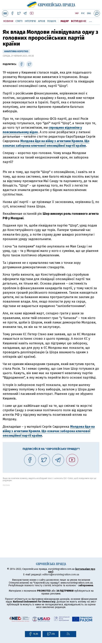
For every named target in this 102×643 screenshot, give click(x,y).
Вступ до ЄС (78, 21)
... (90, 20)
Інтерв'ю (30, 21)
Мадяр (65, 21)
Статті (19, 21)
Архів (41, 21)
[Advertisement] (51, 511)
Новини (8, 21)
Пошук (51, 21)
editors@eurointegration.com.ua (60, 574)
